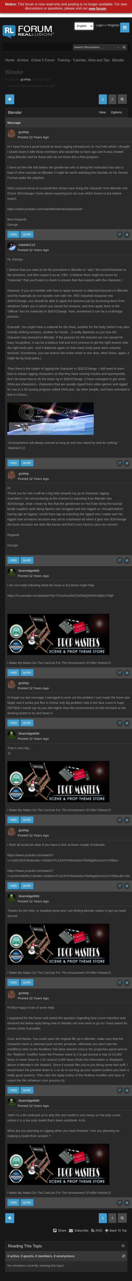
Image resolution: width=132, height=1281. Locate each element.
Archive (23, 60)
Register (113, 25)
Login (100, 25)
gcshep (26, 79)
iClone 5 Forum (43, 60)
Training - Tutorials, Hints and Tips (83, 60)
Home (9, 60)
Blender (118, 60)
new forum (97, 8)
